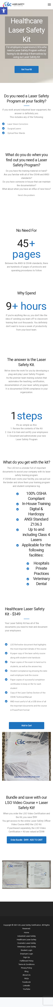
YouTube (26, 989)
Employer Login (26, 954)
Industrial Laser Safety (27, 936)
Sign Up (26, 957)
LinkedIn (26, 986)
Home (26, 932)
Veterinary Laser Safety (26, 947)
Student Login (26, 950)
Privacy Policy (26, 968)
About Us (26, 975)
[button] (3, 10)
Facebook (26, 982)
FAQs (26, 978)
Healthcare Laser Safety (26, 940)
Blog (26, 971)
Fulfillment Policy (26, 961)
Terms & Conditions (26, 964)
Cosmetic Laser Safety (26, 943)
